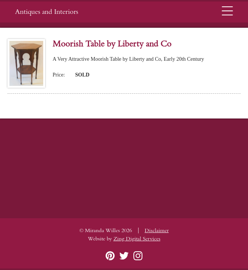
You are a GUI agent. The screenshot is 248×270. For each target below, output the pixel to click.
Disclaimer (157, 230)
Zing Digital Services (136, 239)
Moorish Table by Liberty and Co (112, 44)
